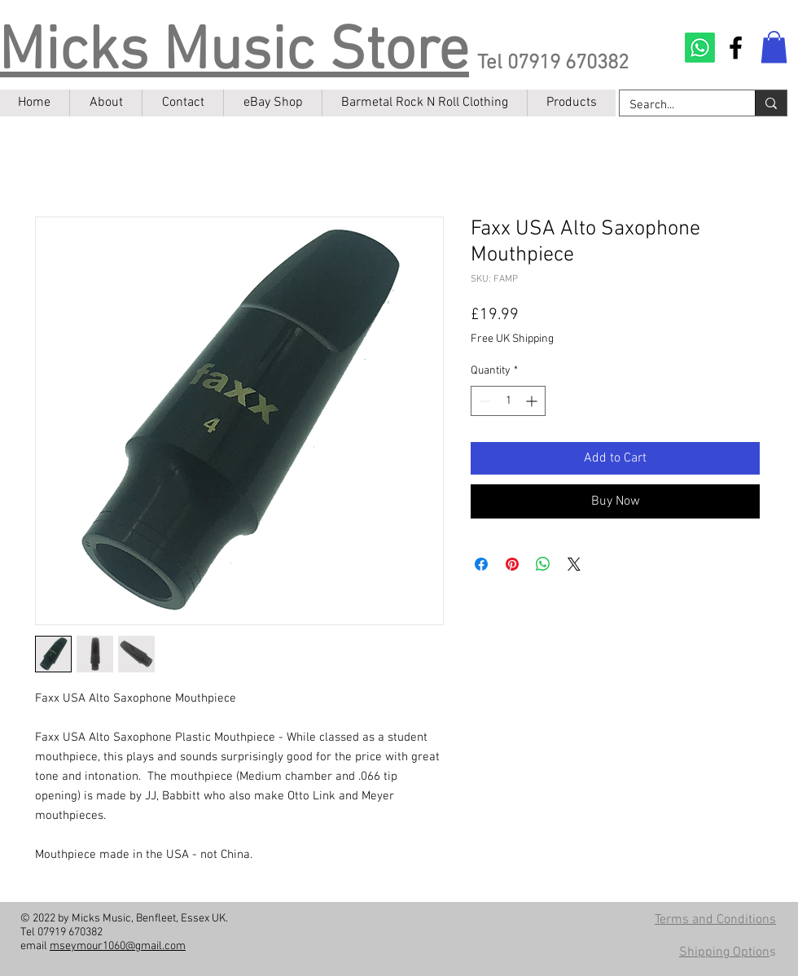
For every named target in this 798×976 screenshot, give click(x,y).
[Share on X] (574, 564)
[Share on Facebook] (481, 564)
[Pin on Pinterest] (512, 564)
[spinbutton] (508, 401)
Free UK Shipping (512, 339)
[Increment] (533, 401)
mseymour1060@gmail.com (118, 946)
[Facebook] (736, 48)
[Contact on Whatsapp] (700, 48)
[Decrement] (483, 401)
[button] (774, 47)
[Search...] (675, 105)
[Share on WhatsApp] (543, 564)
